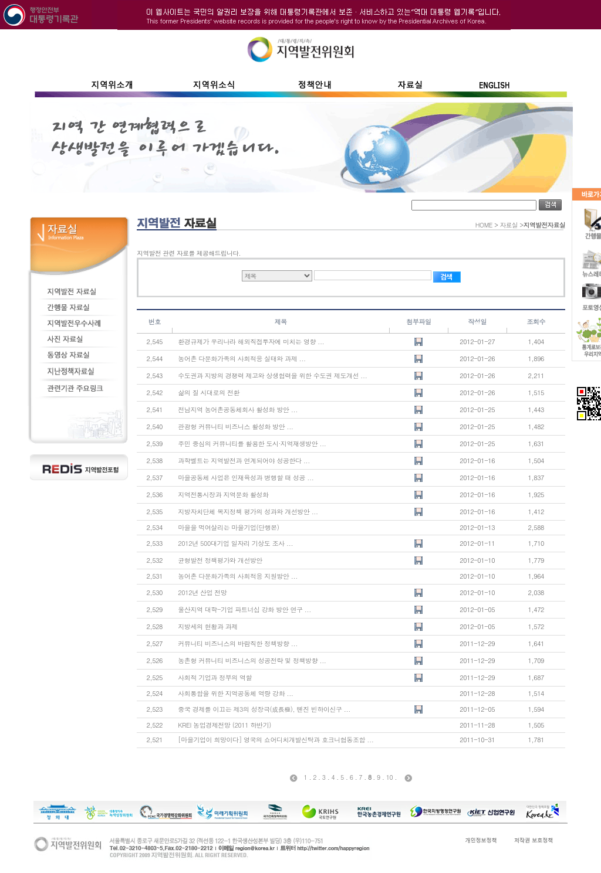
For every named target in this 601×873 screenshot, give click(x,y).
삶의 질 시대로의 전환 (208, 392)
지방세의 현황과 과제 (208, 626)
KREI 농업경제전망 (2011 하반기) (224, 725)
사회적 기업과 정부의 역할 (215, 677)
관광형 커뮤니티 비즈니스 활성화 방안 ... (235, 426)
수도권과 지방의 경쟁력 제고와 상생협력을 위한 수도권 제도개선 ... (272, 375)
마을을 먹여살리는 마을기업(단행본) (228, 527)
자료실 (509, 224)
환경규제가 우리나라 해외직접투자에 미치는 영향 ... (251, 341)
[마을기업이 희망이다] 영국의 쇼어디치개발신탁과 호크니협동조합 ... (275, 739)
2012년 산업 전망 (202, 592)
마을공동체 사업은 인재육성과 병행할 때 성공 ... (245, 477)
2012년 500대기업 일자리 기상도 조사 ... (235, 543)
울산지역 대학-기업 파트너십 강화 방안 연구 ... (244, 609)
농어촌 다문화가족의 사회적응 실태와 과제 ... (241, 358)
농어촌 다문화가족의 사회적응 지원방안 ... (238, 576)
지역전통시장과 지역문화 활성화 (223, 494)
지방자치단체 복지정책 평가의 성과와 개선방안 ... (248, 511)
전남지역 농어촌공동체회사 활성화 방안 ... (238, 409)
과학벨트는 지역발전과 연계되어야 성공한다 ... (244, 460)
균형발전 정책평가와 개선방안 (220, 560)
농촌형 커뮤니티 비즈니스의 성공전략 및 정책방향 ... (252, 660)
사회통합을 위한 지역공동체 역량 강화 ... (235, 693)
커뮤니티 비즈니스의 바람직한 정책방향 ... (238, 643)
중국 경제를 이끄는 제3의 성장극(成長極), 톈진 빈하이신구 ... (264, 709)
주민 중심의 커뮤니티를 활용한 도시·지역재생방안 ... (252, 443)
